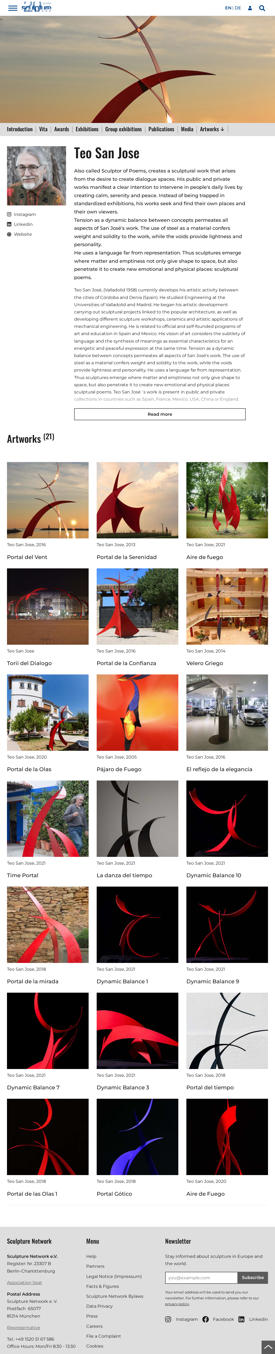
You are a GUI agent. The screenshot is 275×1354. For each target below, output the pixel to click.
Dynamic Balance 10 (213, 875)
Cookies (94, 1346)
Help (91, 1256)
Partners (95, 1266)
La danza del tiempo (124, 875)
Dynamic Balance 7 (33, 1087)
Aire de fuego (204, 557)
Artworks (212, 129)
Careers (94, 1326)
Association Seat (24, 1282)
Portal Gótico (114, 1194)
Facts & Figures (102, 1286)
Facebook (218, 1319)
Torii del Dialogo (29, 663)
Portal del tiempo (210, 1087)
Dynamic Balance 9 (212, 981)
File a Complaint (103, 1336)
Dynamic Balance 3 (123, 1087)
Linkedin (253, 1319)
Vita (43, 129)
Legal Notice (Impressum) (114, 1276)
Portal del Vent (27, 557)
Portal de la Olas (29, 769)
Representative (23, 1327)
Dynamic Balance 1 (122, 981)
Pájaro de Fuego (119, 769)
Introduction (19, 129)
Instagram (181, 1319)
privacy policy (177, 1304)
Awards (61, 129)
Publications (161, 129)
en (228, 7)
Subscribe (253, 1277)
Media (187, 129)
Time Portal (22, 875)
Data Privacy (99, 1306)
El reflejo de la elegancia (219, 769)
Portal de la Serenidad (127, 557)
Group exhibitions (123, 129)
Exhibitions (87, 129)
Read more (160, 414)
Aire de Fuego (205, 1194)
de (238, 7)
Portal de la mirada (33, 981)
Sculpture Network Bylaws (114, 1296)
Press (92, 1316)
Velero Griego (204, 663)
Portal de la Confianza (126, 663)
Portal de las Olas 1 (32, 1194)
